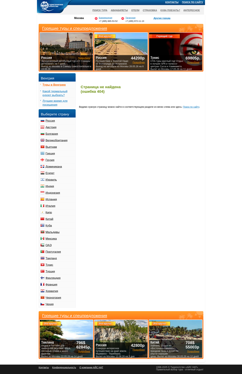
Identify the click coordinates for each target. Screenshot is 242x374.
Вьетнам (51, 147)
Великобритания (57, 140)
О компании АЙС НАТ (91, 367)
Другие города (162, 18)
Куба (49, 225)
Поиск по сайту (191, 107)
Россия (50, 120)
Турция (50, 271)
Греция (50, 153)
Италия (50, 205)
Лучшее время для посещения (55, 102)
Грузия (50, 160)
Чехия (50, 304)
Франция (51, 284)
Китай (49, 219)
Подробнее (84, 351)
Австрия (51, 127)
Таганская (130, 17)
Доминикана (54, 166)
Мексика (51, 238)
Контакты (171, 2)
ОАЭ (49, 245)
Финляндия (53, 278)
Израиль (51, 179)
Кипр (49, 212)
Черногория (53, 297)
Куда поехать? (170, 10)
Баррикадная (105, 17)
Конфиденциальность (64, 367)
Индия (50, 186)
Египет (50, 173)
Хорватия (52, 291)
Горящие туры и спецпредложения (74, 316)
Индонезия (53, 192)
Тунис (49, 264)
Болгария (52, 133)
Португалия (53, 251)
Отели (135, 10)
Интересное (192, 10)
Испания (51, 199)
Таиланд (51, 258)
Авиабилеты (119, 10)
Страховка (150, 10)
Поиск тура (99, 10)
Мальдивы (52, 232)
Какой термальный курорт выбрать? (55, 93)
